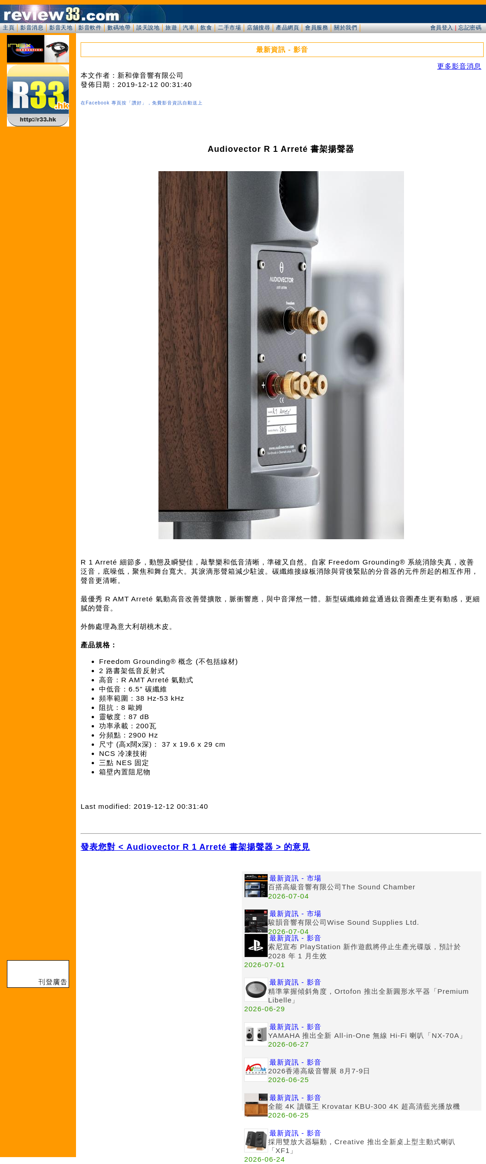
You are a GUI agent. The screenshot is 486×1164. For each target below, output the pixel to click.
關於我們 (345, 27)
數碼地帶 (118, 27)
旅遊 (171, 27)
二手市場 (229, 27)
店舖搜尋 (258, 27)
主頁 (8, 27)
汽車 (188, 27)
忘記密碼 (469, 27)
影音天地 (60, 27)
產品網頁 (287, 27)
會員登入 (441, 27)
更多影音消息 (459, 66)
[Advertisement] (161, 935)
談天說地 (147, 27)
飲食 (206, 27)
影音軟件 (89, 27)
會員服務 (316, 27)
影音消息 (31, 27)
